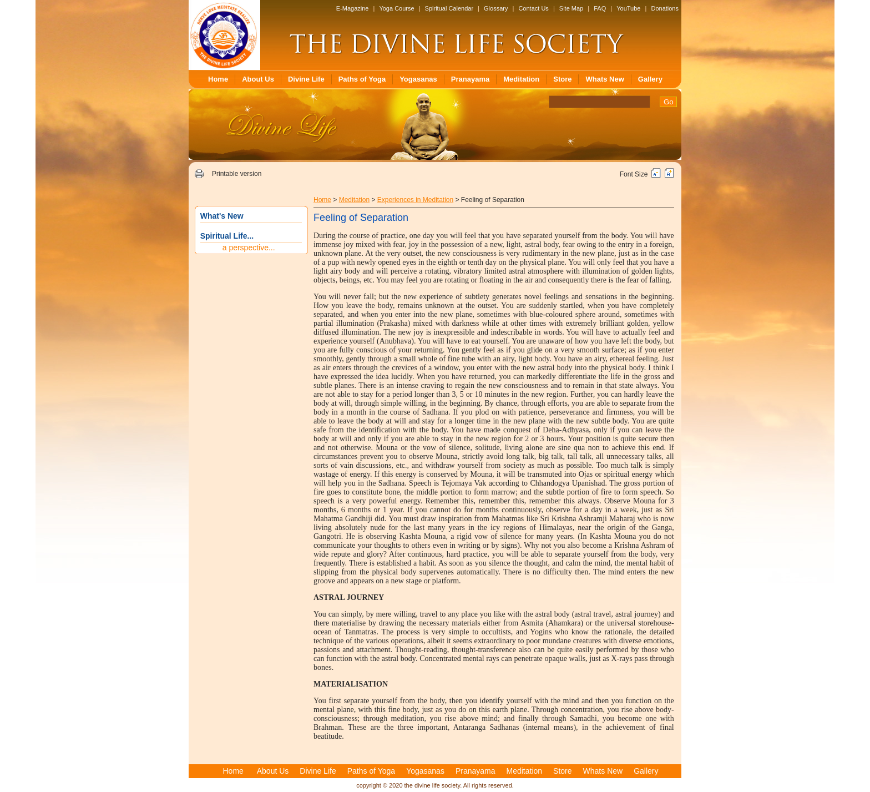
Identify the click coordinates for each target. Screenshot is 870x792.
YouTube (628, 8)
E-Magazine (352, 8)
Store (562, 79)
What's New (222, 215)
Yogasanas (418, 79)
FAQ (600, 8)
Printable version (236, 174)
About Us (258, 79)
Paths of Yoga (362, 79)
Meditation (521, 79)
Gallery (650, 79)
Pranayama (470, 79)
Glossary (496, 8)
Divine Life (306, 79)
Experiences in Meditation (415, 200)
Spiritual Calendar (449, 8)
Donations (665, 8)
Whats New (604, 79)
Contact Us (533, 8)
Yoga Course (396, 8)
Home (218, 79)
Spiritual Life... (227, 235)
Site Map (571, 8)
